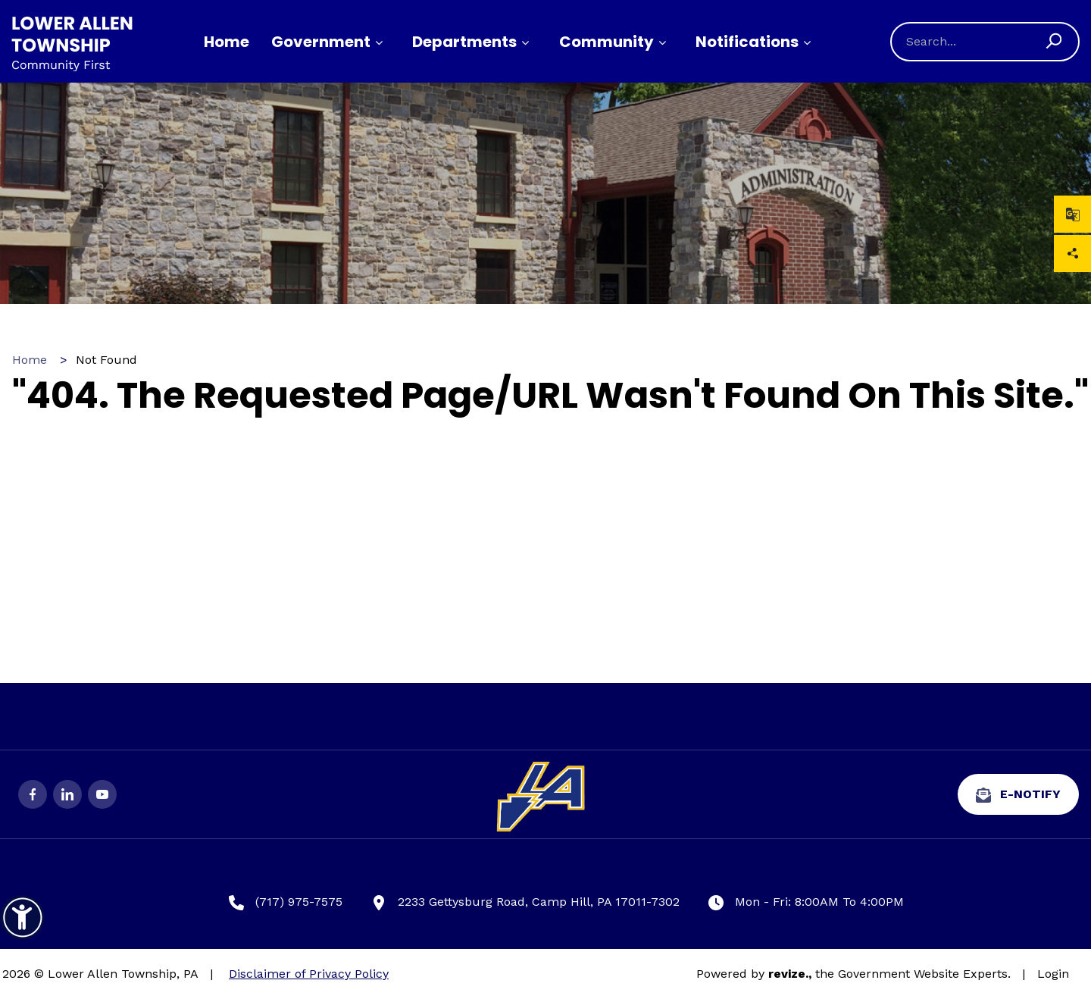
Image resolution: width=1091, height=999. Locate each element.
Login (1053, 973)
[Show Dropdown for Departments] (525, 43)
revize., (789, 973)
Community (606, 41)
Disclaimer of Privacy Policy (309, 973)
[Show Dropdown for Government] (379, 43)
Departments (464, 41)
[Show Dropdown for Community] (662, 43)
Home (226, 41)
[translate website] (1072, 214)
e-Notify (1018, 795)
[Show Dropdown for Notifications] (807, 43)
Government (320, 41)
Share (1073, 253)
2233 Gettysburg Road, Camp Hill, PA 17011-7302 (525, 902)
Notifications (747, 41)
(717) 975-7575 (285, 902)
